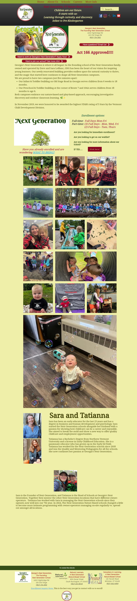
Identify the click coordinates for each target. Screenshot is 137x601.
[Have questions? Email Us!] (96, 44)
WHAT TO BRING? (43, 152)
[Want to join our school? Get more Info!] (44, 61)
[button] (53, 1)
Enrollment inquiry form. (42, 588)
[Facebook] (100, 15)
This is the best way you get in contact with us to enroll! (78, 588)
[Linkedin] (114, 15)
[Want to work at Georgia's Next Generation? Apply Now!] (43, 56)
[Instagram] (105, 15)
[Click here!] (95, 149)
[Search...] (109, 9)
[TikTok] (109, 15)
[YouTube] (118, 15)
